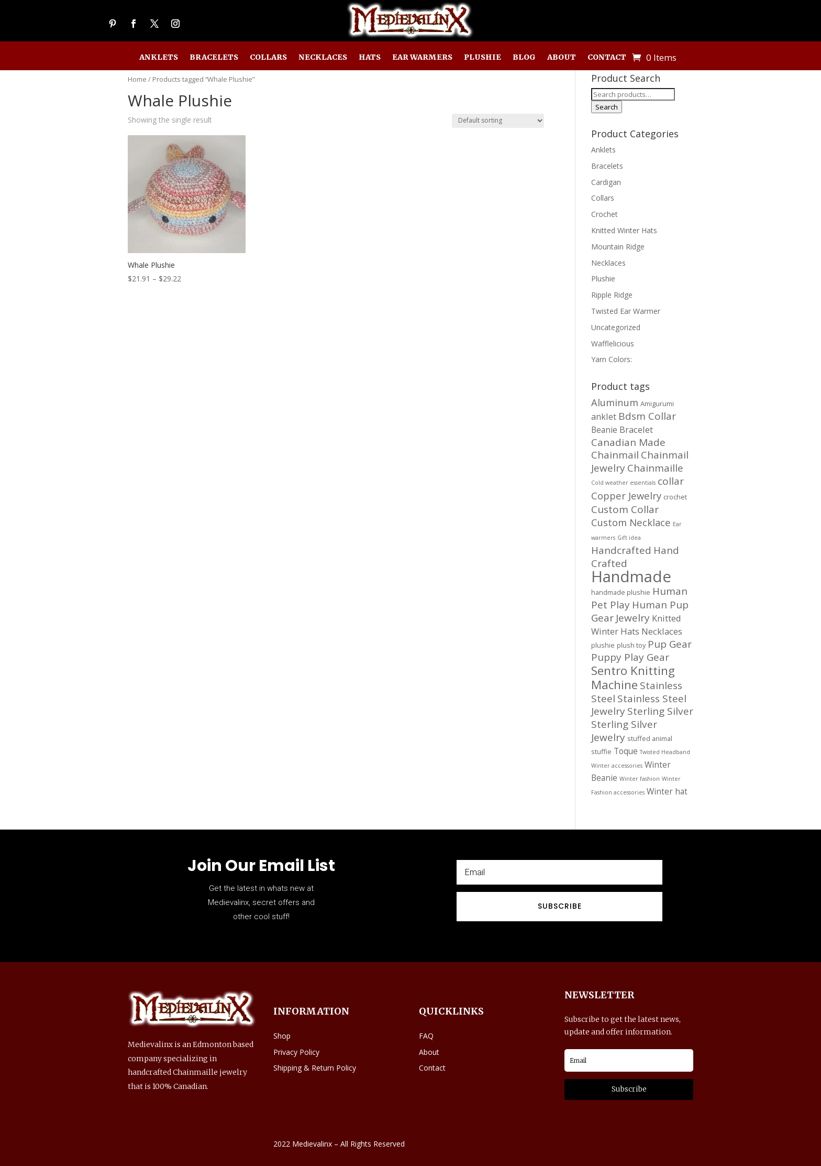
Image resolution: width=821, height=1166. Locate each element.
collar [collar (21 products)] (671, 481)
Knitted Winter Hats (624, 230)
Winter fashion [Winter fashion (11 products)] (639, 778)
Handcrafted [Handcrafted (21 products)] (621, 550)
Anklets (158, 57)
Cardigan (606, 182)
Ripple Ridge (612, 295)
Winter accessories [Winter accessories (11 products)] (616, 765)
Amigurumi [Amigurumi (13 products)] (657, 403)
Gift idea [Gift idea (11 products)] (629, 537)
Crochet (604, 214)
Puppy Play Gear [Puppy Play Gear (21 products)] (630, 657)
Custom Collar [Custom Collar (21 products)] (625, 509)
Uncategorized (615, 327)
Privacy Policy (296, 1052)
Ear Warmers (422, 57)
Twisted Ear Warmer (625, 311)
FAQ (426, 1036)
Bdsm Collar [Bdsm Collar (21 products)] (647, 416)
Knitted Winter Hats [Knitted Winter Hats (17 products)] (636, 624)
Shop (282, 1036)
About (561, 57)
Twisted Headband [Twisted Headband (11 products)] (665, 752)
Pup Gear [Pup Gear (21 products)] (670, 644)
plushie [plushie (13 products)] (603, 645)
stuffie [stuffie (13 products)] (601, 751)
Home (137, 79)
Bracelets (214, 57)
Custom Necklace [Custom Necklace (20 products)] (631, 522)
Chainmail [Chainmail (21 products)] (615, 455)
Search (606, 107)
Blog (524, 57)
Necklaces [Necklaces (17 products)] (661, 631)
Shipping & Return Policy (314, 1068)
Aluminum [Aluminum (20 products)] (614, 402)
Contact (606, 57)
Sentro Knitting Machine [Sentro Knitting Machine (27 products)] (633, 677)
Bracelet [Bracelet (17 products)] (636, 429)
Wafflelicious (612, 343)
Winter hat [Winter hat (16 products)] (667, 791)
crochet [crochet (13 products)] (675, 497)
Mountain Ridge (618, 247)
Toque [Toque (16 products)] (626, 751)
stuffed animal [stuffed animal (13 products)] (649, 738)
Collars (268, 57)
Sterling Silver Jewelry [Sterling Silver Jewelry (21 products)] (624, 730)
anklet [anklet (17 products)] (603, 416)
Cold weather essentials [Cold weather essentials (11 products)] (623, 482)
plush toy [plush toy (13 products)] (631, 645)
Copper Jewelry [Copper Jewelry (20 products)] (626, 495)
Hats (370, 57)
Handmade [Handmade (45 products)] (631, 576)
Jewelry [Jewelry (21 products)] (633, 618)
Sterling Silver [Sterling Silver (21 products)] (660, 711)
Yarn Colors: (611, 359)
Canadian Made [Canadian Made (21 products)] (628, 442)
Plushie (482, 57)
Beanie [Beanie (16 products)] (604, 429)
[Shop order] (498, 121)
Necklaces (322, 57)
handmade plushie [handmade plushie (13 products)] (620, 592)
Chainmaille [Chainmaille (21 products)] (655, 468)
